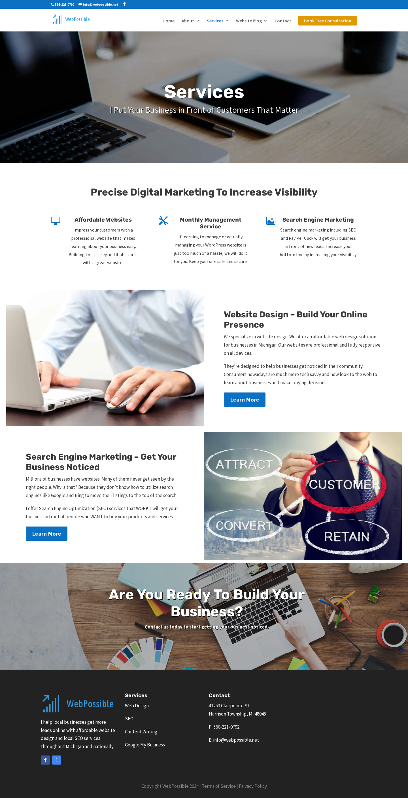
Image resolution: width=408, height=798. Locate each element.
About (188, 21)
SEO (129, 719)
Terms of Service (219, 786)
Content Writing (141, 732)
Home (169, 21)
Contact (283, 21)
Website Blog (249, 21)
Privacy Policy (253, 786)
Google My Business (145, 745)
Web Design (137, 706)
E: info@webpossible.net (234, 740)
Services (215, 21)
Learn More (244, 399)
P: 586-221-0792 (224, 727)
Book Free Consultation (327, 21)
